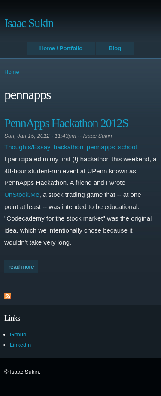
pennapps (101, 147)
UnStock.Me (21, 194)
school (127, 147)
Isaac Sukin (28, 23)
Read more (23, 266)
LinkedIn (20, 345)
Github (18, 334)
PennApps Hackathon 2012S (66, 123)
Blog (115, 48)
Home (11, 72)
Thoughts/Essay (27, 147)
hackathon (68, 147)
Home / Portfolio (60, 48)
